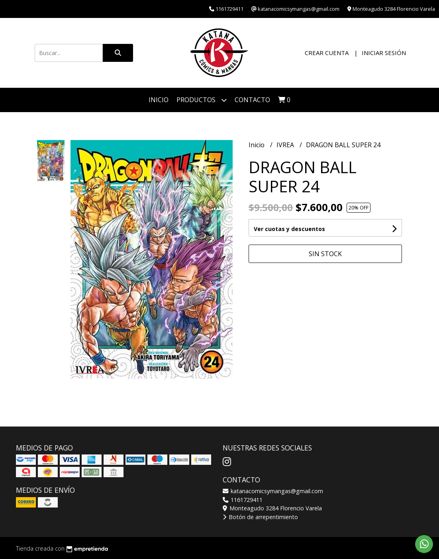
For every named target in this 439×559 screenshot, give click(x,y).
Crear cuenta (327, 53)
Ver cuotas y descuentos (289, 229)
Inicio (159, 99)
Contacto (252, 99)
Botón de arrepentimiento (260, 517)
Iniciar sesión (384, 53)
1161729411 (243, 500)
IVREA (286, 144)
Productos (201, 100)
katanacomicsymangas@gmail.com (273, 491)
